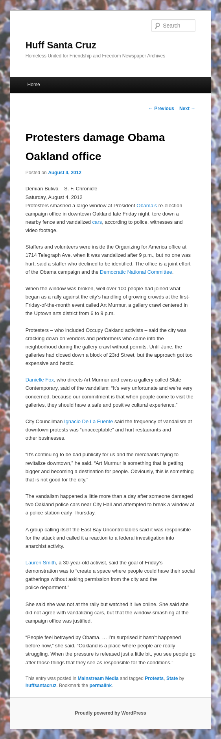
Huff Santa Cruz (61, 45)
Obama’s (146, 205)
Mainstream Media (97, 678)
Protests (154, 678)
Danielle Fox (40, 380)
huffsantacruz (41, 685)
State (172, 678)
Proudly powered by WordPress (110, 713)
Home (34, 84)
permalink (100, 685)
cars (97, 222)
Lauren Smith (41, 563)
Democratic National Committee (136, 272)
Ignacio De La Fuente (88, 421)
